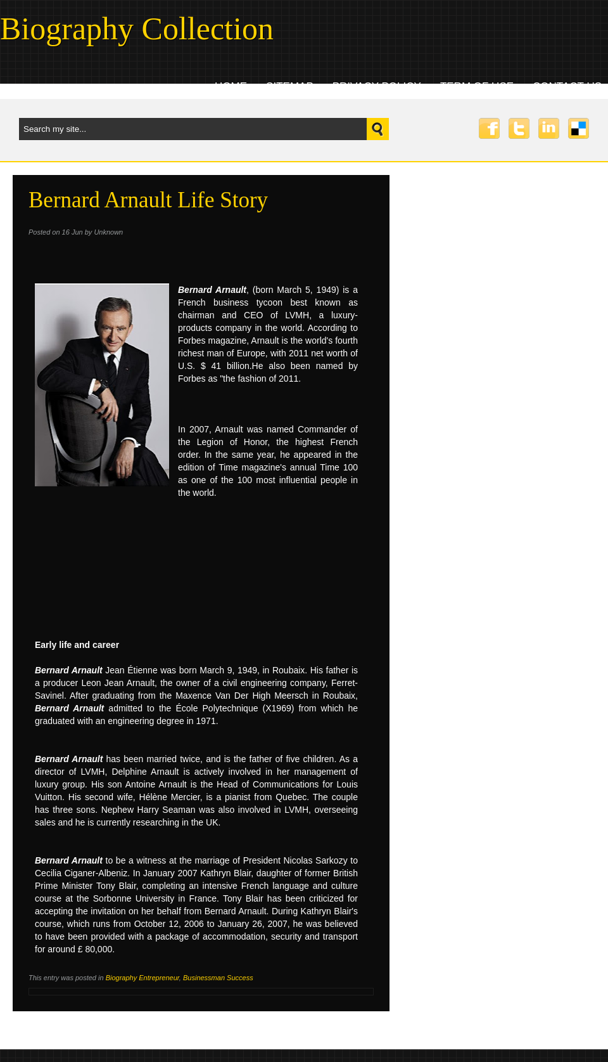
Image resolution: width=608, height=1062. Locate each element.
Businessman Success (218, 977)
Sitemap (290, 87)
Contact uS (567, 87)
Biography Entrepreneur (142, 977)
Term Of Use (477, 87)
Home (231, 87)
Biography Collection (137, 28)
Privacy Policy (376, 87)
